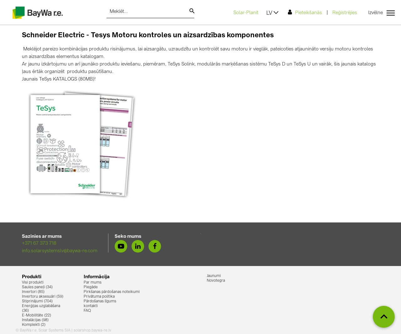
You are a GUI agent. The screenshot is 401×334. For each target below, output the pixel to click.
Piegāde (91, 287)
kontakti (91, 306)
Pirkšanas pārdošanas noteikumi (112, 292)
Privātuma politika (99, 297)
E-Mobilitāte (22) (36, 315)
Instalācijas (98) (35, 320)
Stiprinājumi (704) (37, 301)
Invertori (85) (33, 292)
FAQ (87, 311)
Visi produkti (33, 282)
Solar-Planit (245, 13)
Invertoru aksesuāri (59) (42, 297)
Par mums (93, 282)
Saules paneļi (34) (37, 287)
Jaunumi (214, 276)
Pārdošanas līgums (100, 301)
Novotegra (216, 281)
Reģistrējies (344, 13)
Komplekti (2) (33, 325)
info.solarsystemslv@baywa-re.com (59, 251)
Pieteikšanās (305, 12)
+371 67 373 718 (39, 243)
